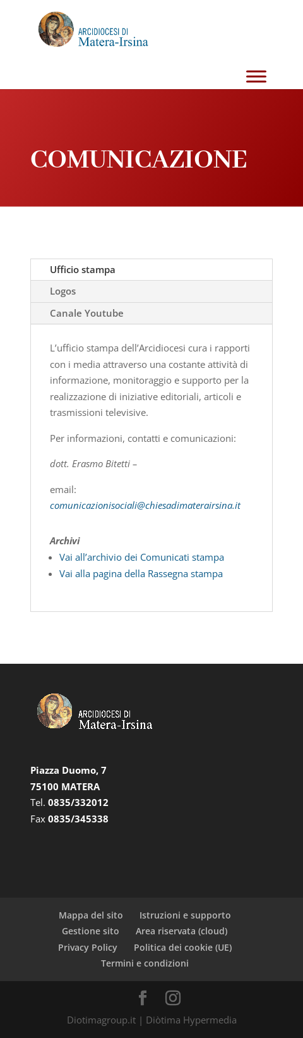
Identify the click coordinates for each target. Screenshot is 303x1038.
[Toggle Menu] (256, 77)
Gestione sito (90, 931)
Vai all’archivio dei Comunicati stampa (141, 557)
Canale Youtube (87, 313)
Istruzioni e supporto (185, 915)
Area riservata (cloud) (181, 931)
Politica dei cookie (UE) (183, 947)
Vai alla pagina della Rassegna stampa (141, 573)
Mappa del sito (91, 915)
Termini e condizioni (145, 963)
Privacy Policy (87, 947)
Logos (63, 290)
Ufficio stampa (83, 269)
